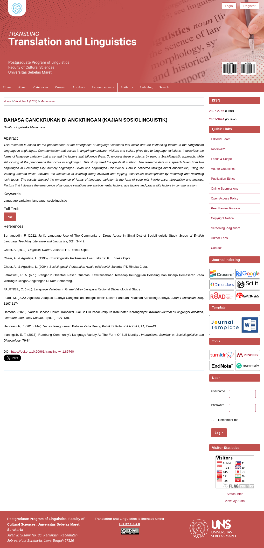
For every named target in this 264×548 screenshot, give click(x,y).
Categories (40, 87)
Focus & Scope (221, 159)
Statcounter (235, 494)
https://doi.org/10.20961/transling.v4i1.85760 (42, 351)
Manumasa (48, 101)
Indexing (146, 87)
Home (7, 87)
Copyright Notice (222, 218)
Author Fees (219, 238)
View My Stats (234, 501)
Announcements (102, 87)
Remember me (228, 420)
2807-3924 (216, 119)
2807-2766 (216, 111)
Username (218, 391)
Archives (78, 87)
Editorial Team (220, 139)
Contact (216, 248)
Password (217, 405)
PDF (10, 217)
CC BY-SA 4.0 (129, 524)
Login (229, 6)
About (22, 87)
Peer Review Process (225, 208)
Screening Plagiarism (225, 228)
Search (164, 87)
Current (60, 87)
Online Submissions (224, 188)
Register (249, 6)
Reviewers (218, 149)
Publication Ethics (223, 178)
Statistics (127, 87)
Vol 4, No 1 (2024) (25, 101)
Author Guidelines (223, 169)
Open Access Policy (224, 198)
